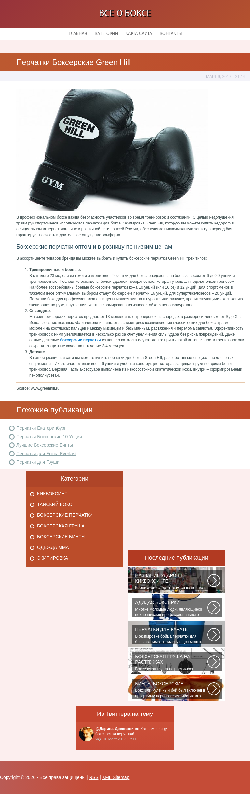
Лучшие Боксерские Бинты (44, 445)
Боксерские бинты (61, 536)
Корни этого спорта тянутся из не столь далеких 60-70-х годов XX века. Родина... (171, 581)
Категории (106, 33)
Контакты (171, 33)
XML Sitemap (116, 777)
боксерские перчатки (80, 340)
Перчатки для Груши (38, 462)
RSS (94, 777)
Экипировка (52, 558)
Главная (78, 33)
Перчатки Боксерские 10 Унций (49, 436)
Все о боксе (125, 14)
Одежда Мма (53, 547)
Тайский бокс (54, 504)
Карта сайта (138, 33)
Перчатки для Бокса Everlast (46, 453)
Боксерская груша (61, 525)
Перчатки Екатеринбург (41, 428)
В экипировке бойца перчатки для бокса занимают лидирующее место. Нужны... (171, 635)
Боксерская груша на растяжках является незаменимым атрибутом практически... (171, 662)
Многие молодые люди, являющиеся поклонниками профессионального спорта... (171, 608)
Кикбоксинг (52, 493)
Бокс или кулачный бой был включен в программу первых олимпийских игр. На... (171, 690)
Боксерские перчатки (65, 515)
